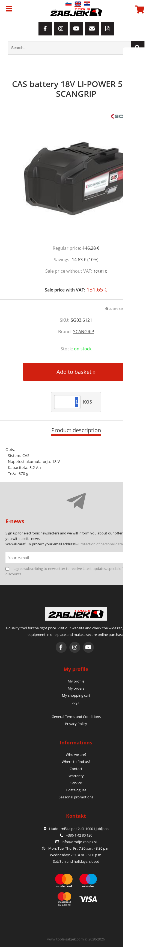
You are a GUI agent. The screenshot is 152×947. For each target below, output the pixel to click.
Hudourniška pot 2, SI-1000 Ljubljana (76, 828)
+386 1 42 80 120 (76, 835)
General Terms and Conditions (76, 716)
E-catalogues (76, 789)
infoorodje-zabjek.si (79, 841)
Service (76, 782)
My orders (76, 688)
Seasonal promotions (76, 797)
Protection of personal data (100, 544)
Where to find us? (76, 761)
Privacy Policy (76, 723)
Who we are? (76, 754)
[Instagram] (61, 28)
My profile (76, 681)
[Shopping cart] (138, 9)
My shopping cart (76, 695)
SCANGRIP (83, 332)
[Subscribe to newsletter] (141, 557)
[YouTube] (76, 28)
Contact (76, 768)
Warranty (76, 775)
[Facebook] (45, 28)
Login (76, 702)
